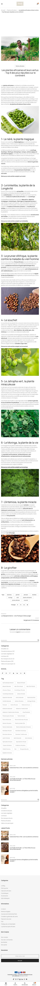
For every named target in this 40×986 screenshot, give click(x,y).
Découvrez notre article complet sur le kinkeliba (14, 221)
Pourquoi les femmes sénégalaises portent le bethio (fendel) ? (24, 791)
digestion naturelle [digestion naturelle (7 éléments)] (7, 697)
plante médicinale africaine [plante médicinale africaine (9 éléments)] (21, 719)
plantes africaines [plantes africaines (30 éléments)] (7, 723)
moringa (10, 597)
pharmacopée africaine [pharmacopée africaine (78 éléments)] (8, 716)
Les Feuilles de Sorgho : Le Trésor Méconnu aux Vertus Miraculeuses (22, 779)
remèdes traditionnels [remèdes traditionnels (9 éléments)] (21, 734)
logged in (18, 632)
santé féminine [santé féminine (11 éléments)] (6, 738)
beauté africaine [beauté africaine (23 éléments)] (21, 682)
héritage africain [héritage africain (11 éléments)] (31, 701)
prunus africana (16, 600)
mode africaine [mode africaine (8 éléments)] (14, 705)
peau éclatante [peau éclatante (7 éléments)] (26, 712)
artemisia (9, 594)
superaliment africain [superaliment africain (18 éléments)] (21, 741)
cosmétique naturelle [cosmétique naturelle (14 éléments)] (8, 693)
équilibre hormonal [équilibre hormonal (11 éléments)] (7, 752)
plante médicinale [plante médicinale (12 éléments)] (7, 719)
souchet (26, 600)
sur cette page (10, 533)
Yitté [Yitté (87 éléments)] (15, 749)
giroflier (18, 594)
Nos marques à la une (6, 659)
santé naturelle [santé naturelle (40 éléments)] (17, 738)
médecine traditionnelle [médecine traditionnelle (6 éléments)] (22, 708)
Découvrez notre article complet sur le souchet (14, 346)
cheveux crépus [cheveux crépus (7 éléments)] (7, 690)
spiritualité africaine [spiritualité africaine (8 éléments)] (7, 741)
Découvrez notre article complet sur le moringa (14, 467)
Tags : (3, 594)
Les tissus (4, 656)
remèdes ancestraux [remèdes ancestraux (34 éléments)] (21, 730)
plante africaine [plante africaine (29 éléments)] (21, 716)
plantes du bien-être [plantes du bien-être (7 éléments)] (20, 723)
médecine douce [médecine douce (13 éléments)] (26, 705)
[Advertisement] (20, 25)
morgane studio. (23, 976)
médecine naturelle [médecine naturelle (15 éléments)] (7, 708)
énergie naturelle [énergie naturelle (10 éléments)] (24, 749)
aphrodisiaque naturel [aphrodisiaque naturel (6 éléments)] (8, 682)
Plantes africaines (12, 10)
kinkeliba (34, 594)
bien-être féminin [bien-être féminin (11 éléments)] (31, 686)
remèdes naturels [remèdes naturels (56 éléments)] (7, 734)
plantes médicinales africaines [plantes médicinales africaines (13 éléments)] (23, 727)
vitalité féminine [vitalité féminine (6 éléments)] (7, 749)
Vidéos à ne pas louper (7, 664)
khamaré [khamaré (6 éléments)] (5, 705)
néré (18, 597)
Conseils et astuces (6, 651)
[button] (37, 4)
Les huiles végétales (6, 654)
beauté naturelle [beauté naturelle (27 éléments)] (7, 686)
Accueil (3, 10)
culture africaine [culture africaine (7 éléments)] (21, 693)
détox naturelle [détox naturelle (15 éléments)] (19, 697)
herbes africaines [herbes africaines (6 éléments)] (19, 701)
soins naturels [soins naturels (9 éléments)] (28, 738)
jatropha (26, 594)
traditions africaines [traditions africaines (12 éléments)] (20, 745)
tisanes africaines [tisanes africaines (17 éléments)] (7, 745)
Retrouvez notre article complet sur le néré (13, 176)
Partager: (13, 604)
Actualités (4, 649)
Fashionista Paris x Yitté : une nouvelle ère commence (24, 767)
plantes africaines (27, 597)
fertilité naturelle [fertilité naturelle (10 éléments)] (7, 701)
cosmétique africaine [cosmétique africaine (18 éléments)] (19, 690)
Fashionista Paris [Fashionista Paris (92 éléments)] (31, 697)
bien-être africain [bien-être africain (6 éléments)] (19, 686)
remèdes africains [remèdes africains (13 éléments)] (7, 730)
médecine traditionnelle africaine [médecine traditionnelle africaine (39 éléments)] (11, 712)
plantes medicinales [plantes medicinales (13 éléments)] (7, 727)
